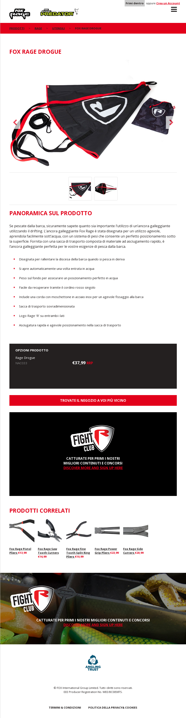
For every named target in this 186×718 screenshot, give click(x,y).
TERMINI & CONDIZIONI (65, 707)
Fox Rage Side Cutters (133, 551)
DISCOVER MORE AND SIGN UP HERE (93, 468)
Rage (13, 11)
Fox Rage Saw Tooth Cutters (48, 551)
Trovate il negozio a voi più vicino (93, 400)
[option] (93, 116)
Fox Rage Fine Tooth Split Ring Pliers (78, 552)
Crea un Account (168, 3)
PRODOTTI (16, 28)
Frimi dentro (135, 3)
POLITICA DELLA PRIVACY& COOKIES (112, 707)
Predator (47, 11)
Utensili (58, 28)
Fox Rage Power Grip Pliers (106, 551)
